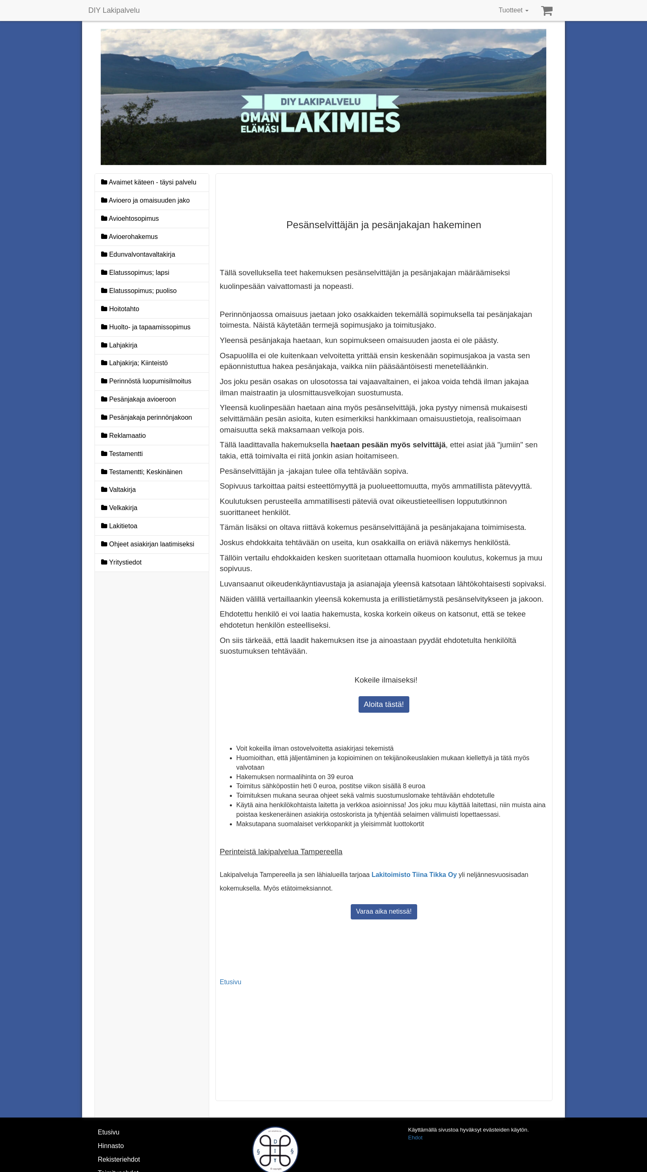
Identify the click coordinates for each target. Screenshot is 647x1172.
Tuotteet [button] (513, 10)
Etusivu (230, 981)
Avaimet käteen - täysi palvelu (148, 182)
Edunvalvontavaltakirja (138, 254)
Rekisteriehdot (119, 1159)
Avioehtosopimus (130, 218)
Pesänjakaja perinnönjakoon (155, 417)
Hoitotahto (120, 308)
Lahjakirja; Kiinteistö (134, 362)
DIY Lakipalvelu (114, 10)
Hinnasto (111, 1145)
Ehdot (415, 1137)
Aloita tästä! (384, 704)
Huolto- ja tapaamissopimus (146, 327)
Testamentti (122, 453)
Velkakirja (119, 507)
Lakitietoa (119, 525)
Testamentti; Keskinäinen (141, 471)
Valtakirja (118, 489)
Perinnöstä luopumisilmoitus (146, 381)
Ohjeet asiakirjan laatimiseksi (147, 544)
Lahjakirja (119, 345)
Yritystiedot (121, 562)
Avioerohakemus (129, 236)
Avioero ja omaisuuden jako (145, 200)
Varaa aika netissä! (384, 911)
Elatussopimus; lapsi (135, 272)
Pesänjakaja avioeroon (138, 399)
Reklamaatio (123, 435)
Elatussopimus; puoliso (139, 290)
